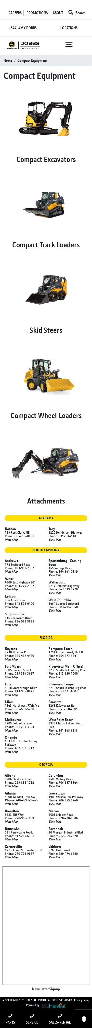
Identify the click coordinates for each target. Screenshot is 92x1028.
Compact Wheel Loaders (46, 415)
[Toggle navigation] (69, 45)
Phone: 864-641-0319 (63, 571)
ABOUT (58, 12)
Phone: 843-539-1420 (63, 589)
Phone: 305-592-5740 (19, 709)
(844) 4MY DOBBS (23, 27)
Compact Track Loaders (46, 244)
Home (8, 60)
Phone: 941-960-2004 (63, 709)
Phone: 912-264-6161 (19, 836)
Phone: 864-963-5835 (19, 621)
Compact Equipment (32, 60)
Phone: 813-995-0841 (19, 691)
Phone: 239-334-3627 (19, 673)
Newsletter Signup (46, 989)
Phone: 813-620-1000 (63, 673)
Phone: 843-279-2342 (19, 586)
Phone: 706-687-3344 (63, 782)
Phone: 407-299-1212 (19, 748)
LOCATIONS (69, 27)
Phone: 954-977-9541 (63, 656)
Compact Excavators (46, 159)
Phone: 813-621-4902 (63, 691)
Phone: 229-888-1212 (19, 782)
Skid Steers (46, 330)
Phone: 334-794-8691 (19, 536)
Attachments (46, 500)
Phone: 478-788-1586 (63, 818)
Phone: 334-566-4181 (63, 536)
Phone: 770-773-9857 (19, 853)
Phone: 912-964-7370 (63, 836)
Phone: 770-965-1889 (19, 818)
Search (77, 12)
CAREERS (15, 12)
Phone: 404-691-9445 (21, 800)
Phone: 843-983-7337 (19, 568)
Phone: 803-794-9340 (63, 607)
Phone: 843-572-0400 (19, 603)
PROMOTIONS (37, 12)
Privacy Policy (82, 1000)
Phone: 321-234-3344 (19, 727)
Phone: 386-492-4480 (19, 656)
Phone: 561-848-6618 (63, 730)
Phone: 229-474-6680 (63, 853)
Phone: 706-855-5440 (63, 800)
